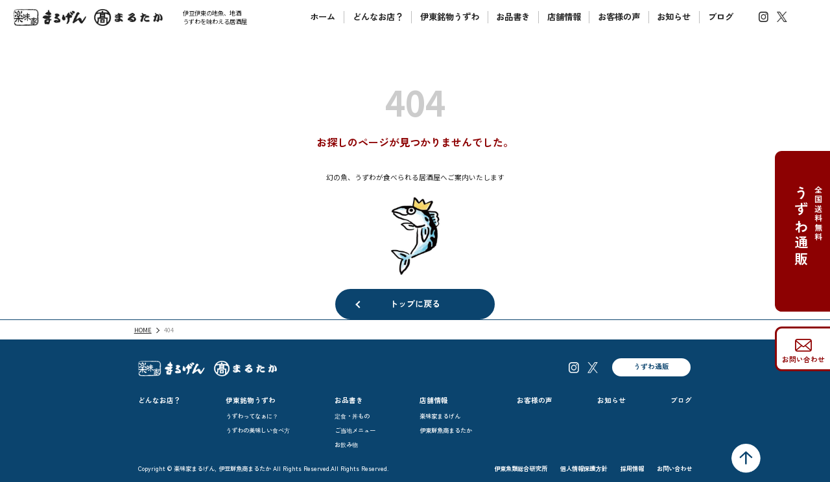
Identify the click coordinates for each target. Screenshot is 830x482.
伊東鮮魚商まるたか (446, 430)
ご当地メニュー (355, 430)
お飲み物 (346, 444)
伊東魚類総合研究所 (520, 468)
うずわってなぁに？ (252, 415)
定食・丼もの (352, 415)
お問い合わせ (803, 359)
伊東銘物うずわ (449, 17)
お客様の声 (619, 17)
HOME (143, 329)
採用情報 (632, 468)
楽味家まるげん (440, 415)
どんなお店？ (378, 17)
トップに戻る (415, 303)
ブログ (720, 17)
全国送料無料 (807, 249)
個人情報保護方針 (584, 468)
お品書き (513, 17)
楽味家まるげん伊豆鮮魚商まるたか (88, 17)
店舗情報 (564, 17)
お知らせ (674, 17)
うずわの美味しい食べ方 (258, 430)
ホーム (322, 17)
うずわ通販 (651, 366)
